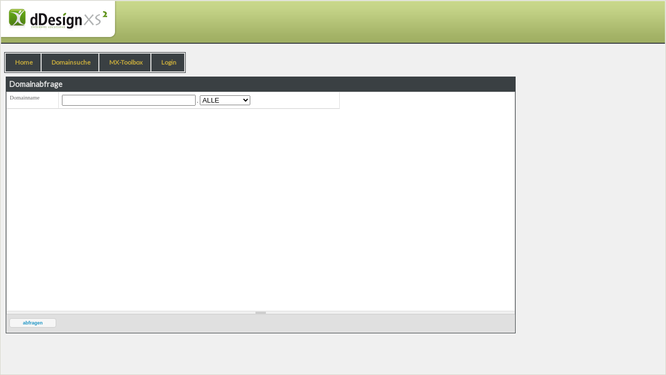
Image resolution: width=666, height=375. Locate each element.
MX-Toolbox (126, 62)
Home (24, 62)
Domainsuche (71, 62)
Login (168, 62)
